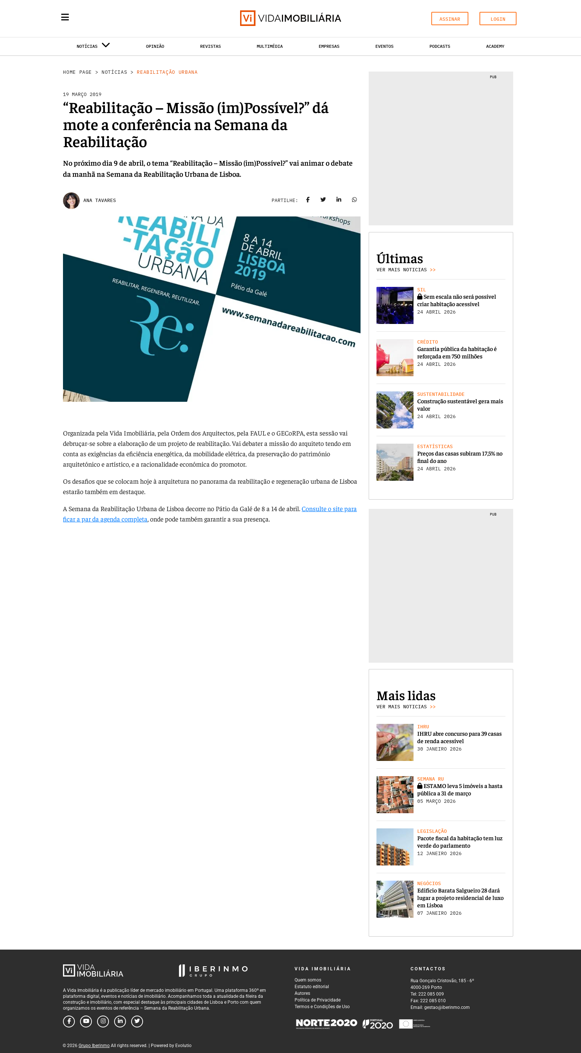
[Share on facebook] (308, 200)
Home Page (77, 72)
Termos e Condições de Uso (322, 1006)
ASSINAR (449, 19)
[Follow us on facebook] (69, 1021)
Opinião (155, 46)
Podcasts (439, 46)
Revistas (210, 46)
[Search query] (108, 18)
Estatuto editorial (312, 986)
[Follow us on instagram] (103, 1021)
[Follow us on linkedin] (120, 1021)
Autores (302, 993)
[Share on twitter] (323, 200)
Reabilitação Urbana (167, 72)
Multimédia (270, 46)
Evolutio (183, 1045)
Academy (495, 46)
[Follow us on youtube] (86, 1021)
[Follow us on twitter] (137, 1021)
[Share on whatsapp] (355, 200)
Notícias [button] (93, 47)
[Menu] (65, 17)
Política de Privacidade (318, 1000)
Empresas (329, 46)
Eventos (384, 46)
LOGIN (498, 19)
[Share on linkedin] (339, 200)
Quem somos (308, 980)
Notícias (114, 72)
